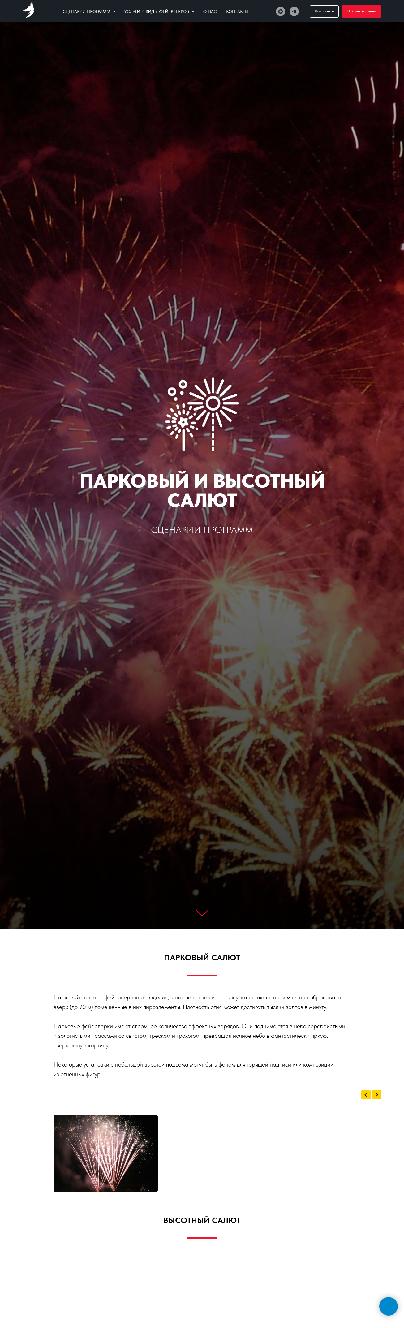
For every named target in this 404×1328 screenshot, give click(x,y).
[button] (361, 11)
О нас (210, 11)
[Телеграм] (294, 11)
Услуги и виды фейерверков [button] (157, 11)
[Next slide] (376, 1094)
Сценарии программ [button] (86, 11)
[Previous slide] (366, 1094)
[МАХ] (280, 11)
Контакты (237, 11)
